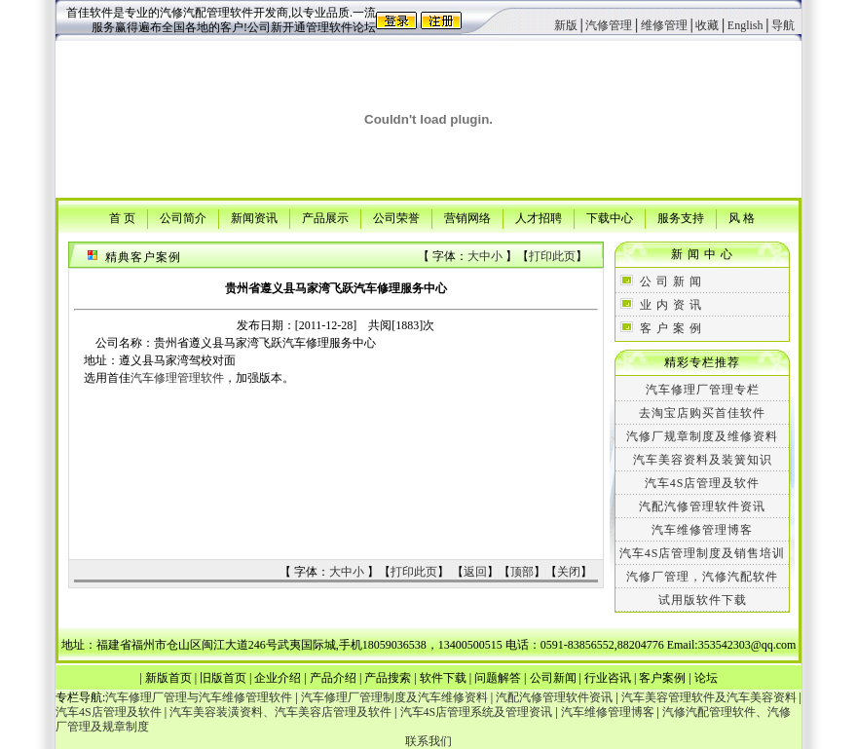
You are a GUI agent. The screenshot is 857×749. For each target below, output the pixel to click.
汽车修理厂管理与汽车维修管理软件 (198, 697)
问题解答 (497, 678)
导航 (783, 25)
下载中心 (609, 217)
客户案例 (662, 678)
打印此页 (552, 256)
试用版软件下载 (702, 600)
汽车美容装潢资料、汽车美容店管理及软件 (280, 712)
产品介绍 (333, 678)
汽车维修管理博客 (702, 530)
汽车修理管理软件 (177, 378)
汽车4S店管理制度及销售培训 (702, 553)
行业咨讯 (607, 678)
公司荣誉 (396, 217)
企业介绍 (277, 678)
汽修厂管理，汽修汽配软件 (702, 576)
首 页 (122, 217)
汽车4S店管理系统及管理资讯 (476, 712)
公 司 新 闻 (671, 281)
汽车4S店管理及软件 (703, 483)
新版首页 (168, 678)
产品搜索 (387, 678)
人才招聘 (538, 217)
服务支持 (680, 217)
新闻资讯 (254, 217)
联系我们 (428, 741)
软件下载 (443, 678)
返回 (475, 572)
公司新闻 (553, 678)
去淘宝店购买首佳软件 (702, 413)
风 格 (741, 217)
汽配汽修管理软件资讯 (702, 506)
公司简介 (183, 217)
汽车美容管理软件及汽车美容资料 (709, 697)
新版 (566, 25)
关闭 (568, 572)
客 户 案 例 (671, 328)
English (745, 25)
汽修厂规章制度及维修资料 (702, 436)
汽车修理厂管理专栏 (703, 389)
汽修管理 (608, 25)
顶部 (522, 572)
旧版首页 (223, 678)
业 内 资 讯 (671, 305)
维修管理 (664, 25)
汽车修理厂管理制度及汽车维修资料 (394, 697)
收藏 (707, 25)
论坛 (706, 678)
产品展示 (325, 217)
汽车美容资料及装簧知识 (702, 460)
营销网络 (467, 217)
